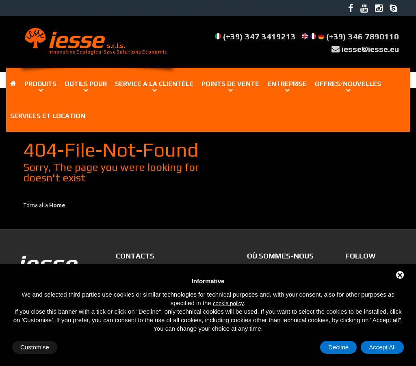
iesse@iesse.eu (370, 49)
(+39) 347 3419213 (259, 36)
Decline (338, 347)
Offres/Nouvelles (348, 84)
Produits (40, 84)
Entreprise (287, 84)
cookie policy (228, 303)
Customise (34, 347)
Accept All (382, 347)
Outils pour (86, 84)
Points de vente (230, 84)
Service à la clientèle (154, 84)
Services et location (47, 116)
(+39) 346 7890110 (362, 36)
